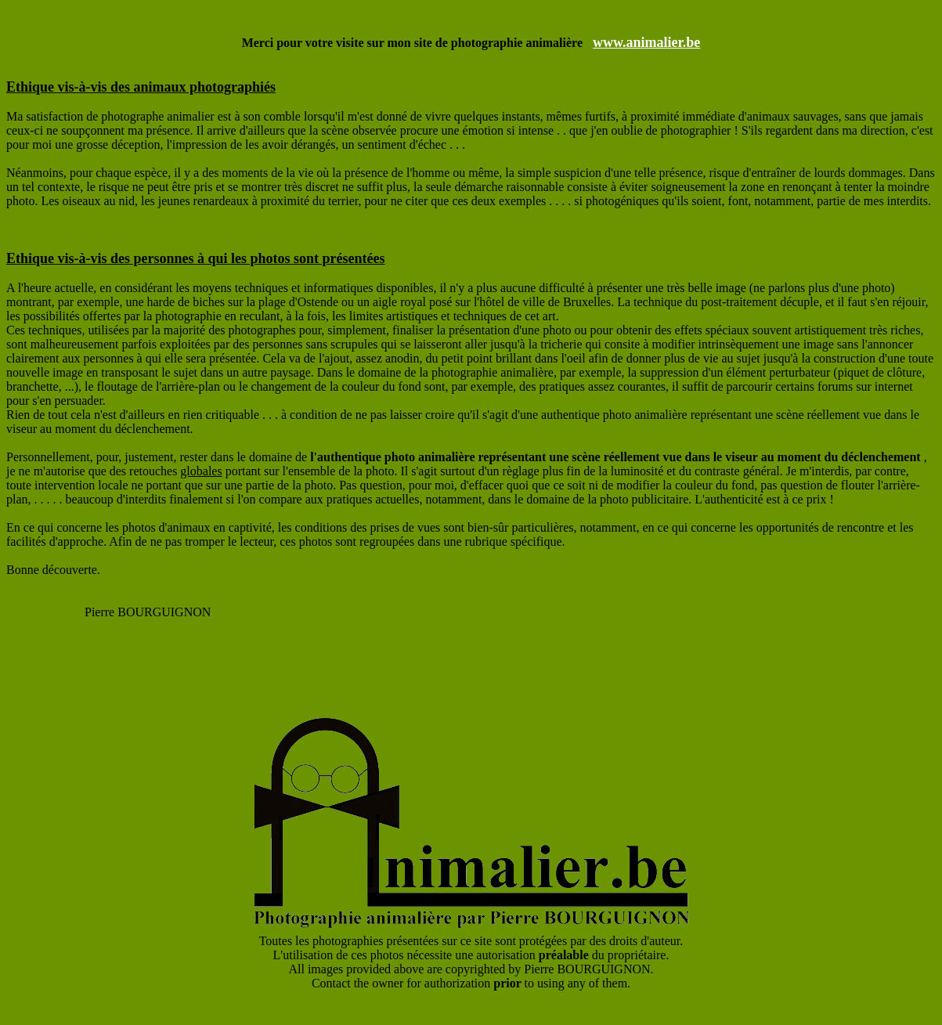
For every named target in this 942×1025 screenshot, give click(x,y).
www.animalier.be (646, 42)
